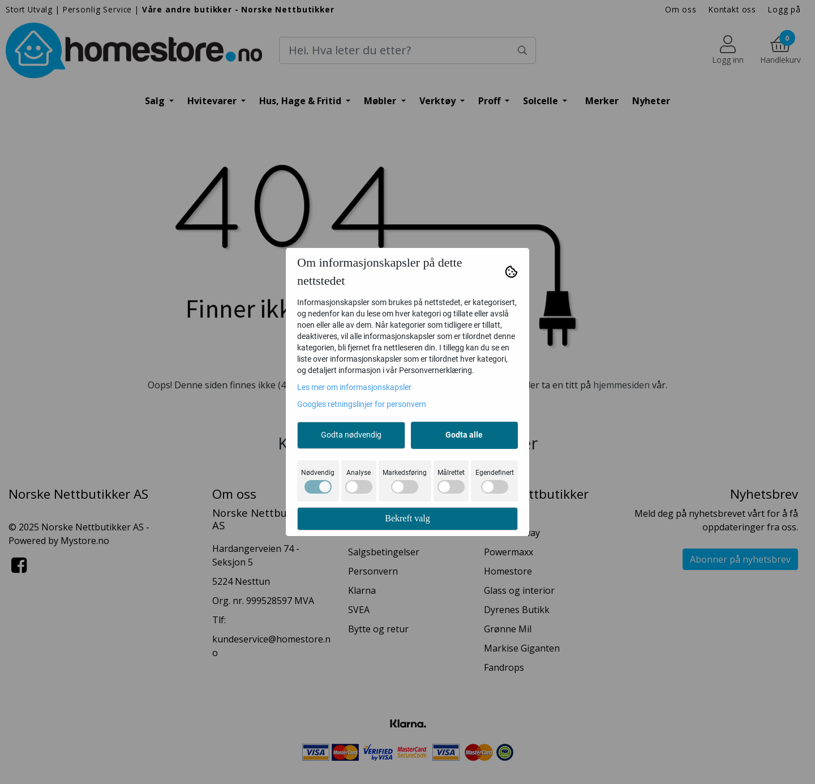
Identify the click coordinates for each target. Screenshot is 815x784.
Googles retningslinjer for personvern (361, 404)
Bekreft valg (407, 518)
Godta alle (464, 434)
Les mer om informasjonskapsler (354, 387)
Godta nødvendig (351, 434)
